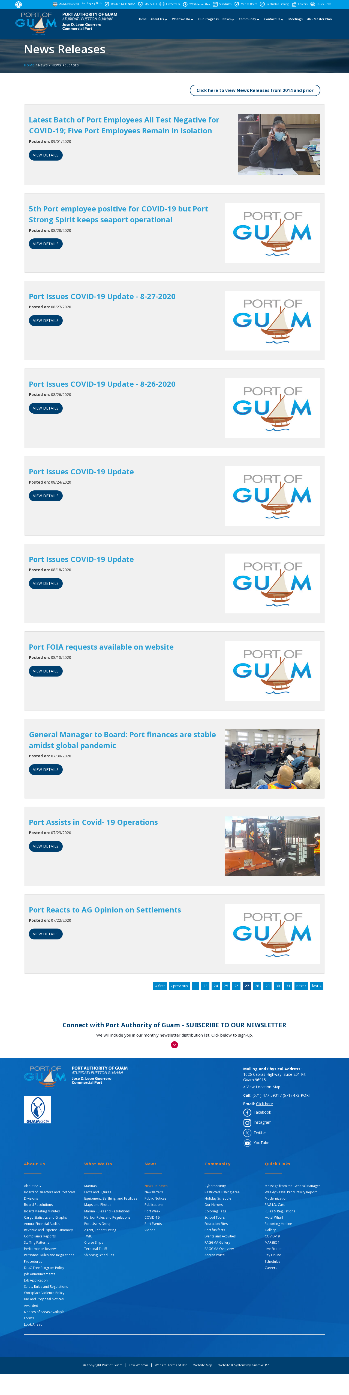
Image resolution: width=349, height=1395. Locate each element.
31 (288, 985)
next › (301, 985)
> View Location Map (261, 1086)
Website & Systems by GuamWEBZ (243, 1365)
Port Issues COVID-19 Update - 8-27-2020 (104, 296)
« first (160, 985)
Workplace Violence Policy (44, 1293)
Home (142, 24)
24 (215, 985)
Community (247, 24)
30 (278, 985)
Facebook (262, 1112)
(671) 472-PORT (297, 1095)
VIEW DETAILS (46, 154)
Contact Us (272, 24)
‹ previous (179, 985)
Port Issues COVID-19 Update (83, 471)
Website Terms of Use (171, 1365)
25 (226, 985)
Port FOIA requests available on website (104, 646)
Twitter (260, 1132)
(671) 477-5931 (265, 1095)
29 (267, 985)
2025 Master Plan (319, 24)
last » (316, 985)
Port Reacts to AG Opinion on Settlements (108, 909)
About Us (157, 24)
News (226, 24)
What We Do (181, 24)
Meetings (295, 24)
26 (236, 985)
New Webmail (138, 1365)
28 (257, 985)
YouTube (261, 1142)
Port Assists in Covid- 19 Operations (96, 822)
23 (205, 985)
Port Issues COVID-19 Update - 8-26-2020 (104, 384)
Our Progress (208, 24)
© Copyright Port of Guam (102, 1365)
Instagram (263, 1122)
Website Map (202, 1365)
